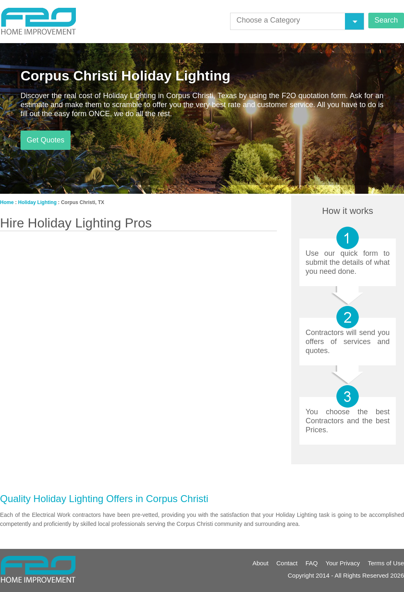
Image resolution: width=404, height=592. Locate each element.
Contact (287, 563)
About (260, 563)
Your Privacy (343, 563)
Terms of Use (386, 563)
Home (7, 202)
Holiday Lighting (37, 202)
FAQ (312, 563)
